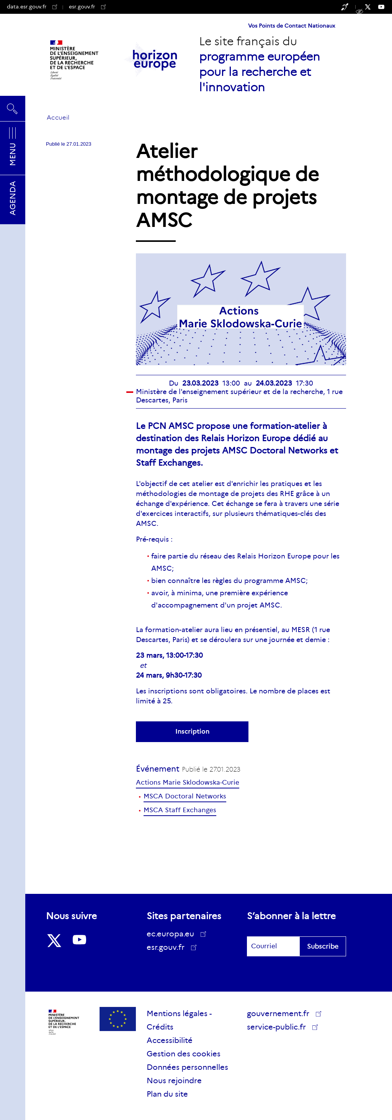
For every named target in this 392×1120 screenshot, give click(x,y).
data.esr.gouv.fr (32, 6)
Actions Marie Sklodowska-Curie (187, 782)
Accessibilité (170, 1040)
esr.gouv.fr (87, 6)
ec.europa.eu (173, 933)
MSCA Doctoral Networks (185, 796)
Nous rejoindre (174, 1080)
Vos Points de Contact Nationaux (291, 25)
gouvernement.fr (281, 1013)
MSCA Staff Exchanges (180, 810)
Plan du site (167, 1094)
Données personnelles (187, 1067)
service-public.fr (279, 1028)
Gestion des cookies (183, 1053)
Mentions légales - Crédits (179, 1020)
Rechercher (12, 108)
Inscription (192, 732)
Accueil (58, 117)
